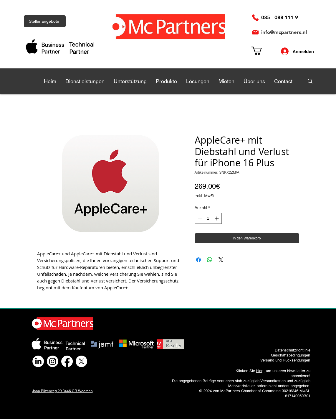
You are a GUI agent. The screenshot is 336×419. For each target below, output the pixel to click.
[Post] (255, 32)
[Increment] (217, 218)
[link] (261, 51)
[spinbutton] (208, 218)
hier (259, 371)
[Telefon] (255, 18)
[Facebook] (67, 361)
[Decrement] (199, 218)
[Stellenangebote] (45, 21)
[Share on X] (220, 259)
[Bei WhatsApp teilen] (209, 259)
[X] (81, 361)
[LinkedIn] (38, 361)
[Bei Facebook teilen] (198, 259)
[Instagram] (52, 361)
